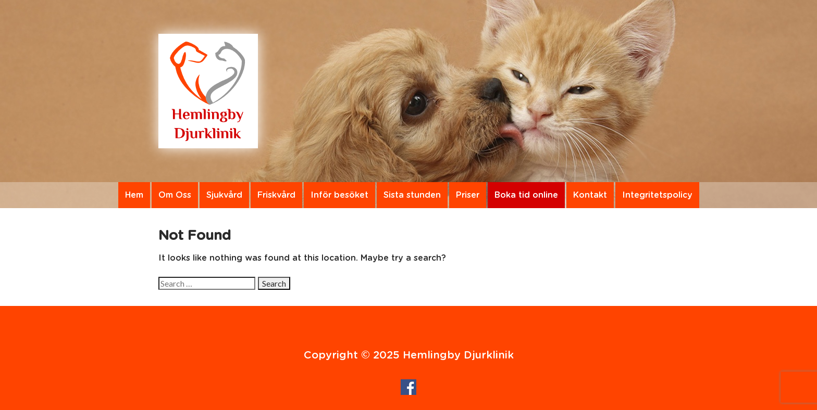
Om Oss (174, 195)
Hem (134, 195)
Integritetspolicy (657, 195)
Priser (467, 195)
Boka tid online (526, 195)
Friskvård (276, 195)
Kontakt (590, 195)
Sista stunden (412, 195)
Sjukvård (224, 195)
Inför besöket (339, 195)
